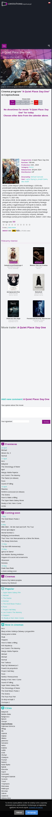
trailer (36, 87)
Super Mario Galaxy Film (12, 592)
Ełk (2, 731)
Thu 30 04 (23, 102)
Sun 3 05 (36, 102)
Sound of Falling (7, 484)
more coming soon (10, 571)
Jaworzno (4, 741)
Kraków (4, 748)
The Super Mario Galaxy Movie (12, 500)
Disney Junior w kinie (8, 634)
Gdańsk (4, 733)
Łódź (3, 753)
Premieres (11, 444)
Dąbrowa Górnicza (8, 726)
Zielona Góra (6, 798)
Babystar (4, 464)
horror (31, 167)
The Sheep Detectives (9, 541)
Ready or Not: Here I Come (11, 503)
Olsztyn (4, 755)
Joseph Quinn (42, 179)
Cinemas (10, 576)
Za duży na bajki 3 (8, 699)
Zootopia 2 (5, 702)
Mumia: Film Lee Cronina (38, 265)
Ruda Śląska (5, 765)
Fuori (3, 522)
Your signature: (7, 421)
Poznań (4, 760)
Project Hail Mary (9, 610)
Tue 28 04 (12, 102)
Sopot (3, 772)
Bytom (3, 719)
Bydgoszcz (5, 717)
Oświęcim (4, 757)
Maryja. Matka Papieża (9, 472)
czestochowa (19, 3)
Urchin (3, 506)
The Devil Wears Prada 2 (10, 519)
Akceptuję (32, 812)
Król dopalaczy (6, 645)
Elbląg (3, 729)
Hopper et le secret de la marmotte (14, 557)
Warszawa (5, 786)
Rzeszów (4, 769)
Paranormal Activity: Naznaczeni (38, 318)
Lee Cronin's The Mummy (10, 475)
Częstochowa (6, 724)
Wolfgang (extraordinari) (10, 535)
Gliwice (3, 738)
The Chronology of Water (10, 467)
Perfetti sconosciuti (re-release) (12, 492)
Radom (4, 762)
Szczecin (4, 779)
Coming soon (12, 512)
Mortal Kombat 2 (7, 533)
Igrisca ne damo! (7, 552)
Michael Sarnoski (15, 57)
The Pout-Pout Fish (8, 697)
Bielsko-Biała (6, 714)
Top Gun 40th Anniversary (10, 546)
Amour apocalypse (8, 530)
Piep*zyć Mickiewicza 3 (9, 665)
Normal (4, 456)
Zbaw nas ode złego (13, 318)
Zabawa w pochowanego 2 (13, 265)
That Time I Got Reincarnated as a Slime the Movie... (20, 538)
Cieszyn (4, 721)
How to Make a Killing (9, 497)
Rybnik (3, 767)
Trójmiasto (5, 784)
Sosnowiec (5, 774)
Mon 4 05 (40, 102)
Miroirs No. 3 (6, 453)
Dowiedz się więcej (36, 807)
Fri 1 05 (27, 102)
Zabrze (3, 793)
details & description (26, 87)
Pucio (3, 481)
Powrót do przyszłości (9, 668)
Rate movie (12, 227)
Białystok (4, 712)
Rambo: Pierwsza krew (9, 677)
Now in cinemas (14, 624)
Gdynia (3, 736)
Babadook (38, 292)
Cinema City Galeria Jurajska (11, 580)
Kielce (3, 745)
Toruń (3, 781)
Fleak (3, 637)
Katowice (4, 743)
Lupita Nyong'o (31, 179)
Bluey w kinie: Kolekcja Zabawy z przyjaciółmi (17, 631)
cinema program (12, 87)
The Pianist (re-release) (9, 478)
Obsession (5, 560)
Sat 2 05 (31, 102)
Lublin (3, 750)
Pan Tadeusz (6, 662)
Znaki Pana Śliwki (7, 568)
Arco (3, 461)
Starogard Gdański (8, 777)
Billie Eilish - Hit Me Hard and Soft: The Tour (17, 527)
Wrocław (4, 791)
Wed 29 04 (18, 102)
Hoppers (6, 615)
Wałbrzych (5, 788)
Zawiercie (4, 796)
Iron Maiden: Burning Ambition (12, 554)
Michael (4, 450)
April (3, 469)
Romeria (4, 563)
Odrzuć (19, 812)
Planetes (4, 489)
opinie (42, 87)
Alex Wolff (25, 182)
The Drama (5, 495)
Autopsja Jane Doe (13, 292)
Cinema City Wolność (9, 583)
